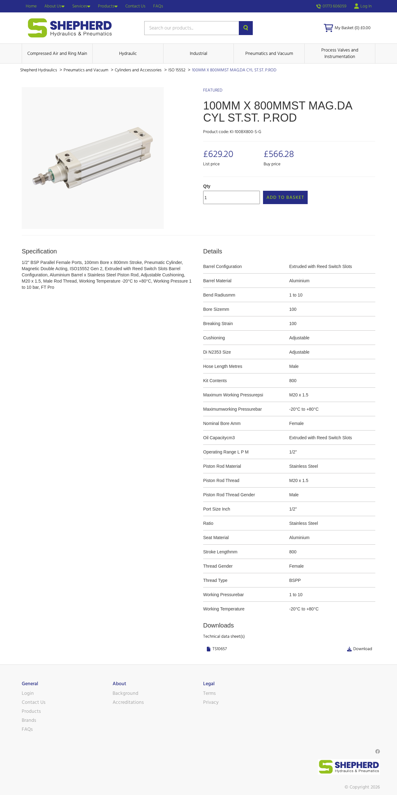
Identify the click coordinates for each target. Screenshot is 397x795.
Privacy (211, 702)
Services (81, 6)
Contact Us (135, 6)
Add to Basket (285, 197)
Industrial (198, 53)
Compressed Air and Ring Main (57, 53)
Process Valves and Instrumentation (339, 53)
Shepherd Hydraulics (39, 70)
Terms (209, 693)
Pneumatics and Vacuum (269, 53)
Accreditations (128, 702)
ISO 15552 (177, 70)
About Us (54, 6)
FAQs (158, 6)
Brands (29, 720)
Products (108, 6)
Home (31, 6)
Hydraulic (128, 53)
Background (125, 693)
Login (28, 693)
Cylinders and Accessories (139, 70)
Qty (206, 186)
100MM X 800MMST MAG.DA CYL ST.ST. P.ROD (234, 70)
